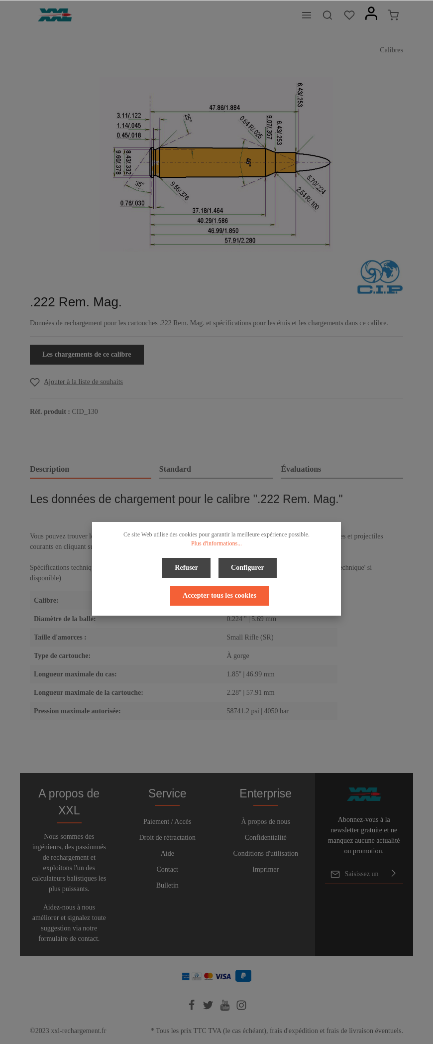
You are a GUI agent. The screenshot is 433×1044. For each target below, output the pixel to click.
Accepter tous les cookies (219, 595)
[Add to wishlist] (76, 382)
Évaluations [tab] (301, 469)
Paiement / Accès (167, 821)
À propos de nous (265, 821)
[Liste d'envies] (349, 15)
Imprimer (265, 869)
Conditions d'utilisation (265, 853)
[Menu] (307, 15)
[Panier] (393, 15)
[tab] (90, 470)
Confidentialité (266, 837)
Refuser (186, 567)
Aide (167, 853)
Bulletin (167, 885)
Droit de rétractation (167, 837)
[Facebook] (192, 1008)
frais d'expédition (294, 1031)
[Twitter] (209, 1008)
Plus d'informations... (216, 543)
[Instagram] (241, 1008)
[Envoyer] (393, 874)
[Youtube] (225, 1008)
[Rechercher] (327, 15)
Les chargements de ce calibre (86, 354)
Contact (167, 869)
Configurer (247, 567)
